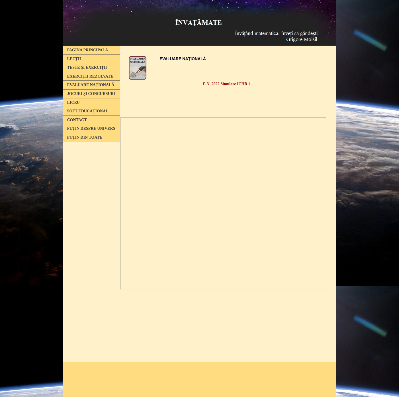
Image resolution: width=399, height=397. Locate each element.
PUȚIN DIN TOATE (85, 137)
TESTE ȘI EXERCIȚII (87, 67)
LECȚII (74, 59)
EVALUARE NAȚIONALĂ (90, 85)
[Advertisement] (90, 231)
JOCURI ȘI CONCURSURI (91, 94)
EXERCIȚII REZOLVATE (90, 76)
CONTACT (77, 120)
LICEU (73, 102)
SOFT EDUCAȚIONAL (88, 111)
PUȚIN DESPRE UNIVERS (91, 128)
